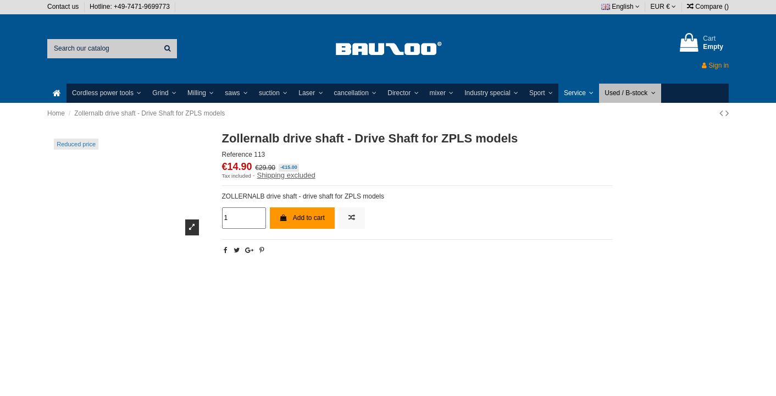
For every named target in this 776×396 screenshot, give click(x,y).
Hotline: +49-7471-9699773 (130, 6)
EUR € (664, 6)
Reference (237, 154)
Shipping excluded (286, 175)
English (620, 6)
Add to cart (302, 218)
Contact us (64, 6)
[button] (106, 93)
